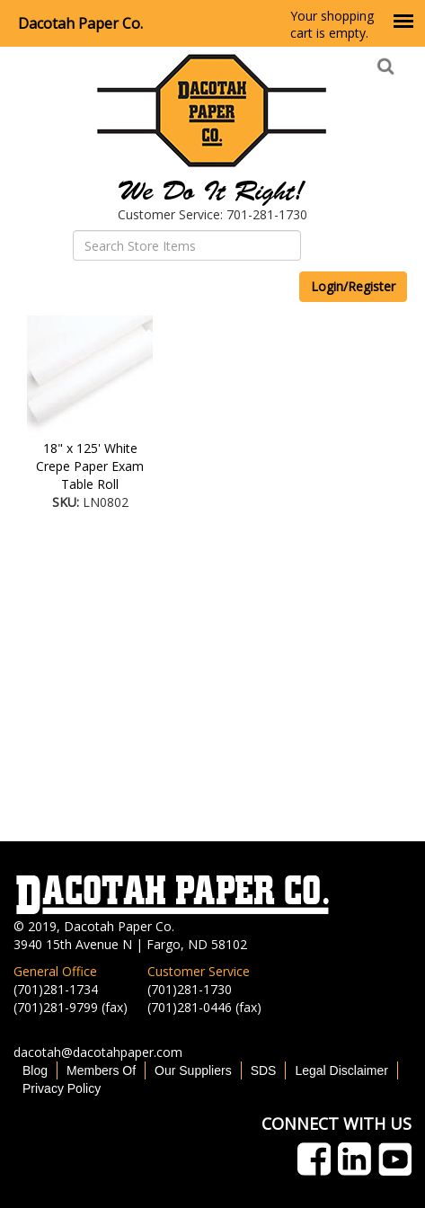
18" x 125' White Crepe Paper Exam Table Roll (90, 466)
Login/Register (353, 286)
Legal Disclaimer (341, 1070)
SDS (264, 1070)
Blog (35, 1070)
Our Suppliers (193, 1070)
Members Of (101, 1070)
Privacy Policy (61, 1088)
